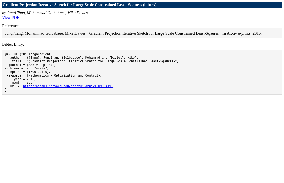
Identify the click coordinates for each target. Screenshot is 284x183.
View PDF (10, 17)
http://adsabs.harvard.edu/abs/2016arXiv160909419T (68, 94)
